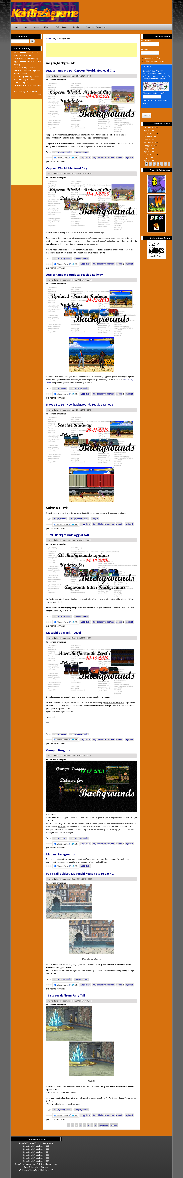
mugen (95, 519)
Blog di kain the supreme (103, 157)
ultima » (114, 1125)
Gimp (36, 27)
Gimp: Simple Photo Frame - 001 (36, 1161)
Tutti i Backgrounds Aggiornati (67, 535)
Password (146, 49)
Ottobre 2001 (149, 133)
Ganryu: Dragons (58, 750)
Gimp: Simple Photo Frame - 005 (36, 1149)
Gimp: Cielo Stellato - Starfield (36, 1167)
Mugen (47, 27)
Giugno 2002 (149, 148)
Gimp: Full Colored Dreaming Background (36, 1143)
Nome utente (147, 40)
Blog (26, 27)
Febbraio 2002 (150, 142)
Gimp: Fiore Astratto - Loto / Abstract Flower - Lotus (36, 1164)
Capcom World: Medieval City (66, 168)
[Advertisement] (91, 50)
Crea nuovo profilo (152, 58)
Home (16, 27)
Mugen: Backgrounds (61, 854)
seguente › (103, 1125)
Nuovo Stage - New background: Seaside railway (79, 404)
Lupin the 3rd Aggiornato (24, 67)
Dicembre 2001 (150, 136)
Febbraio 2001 (150, 127)
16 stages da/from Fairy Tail (65, 995)
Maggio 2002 (149, 145)
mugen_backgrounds (62, 152)
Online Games (61, 27)
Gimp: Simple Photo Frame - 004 (36, 1152)
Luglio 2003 (149, 157)
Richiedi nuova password (154, 61)
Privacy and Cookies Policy (96, 27)
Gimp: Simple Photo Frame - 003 (36, 1155)
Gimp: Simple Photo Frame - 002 (36, 1158)
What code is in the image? (154, 93)
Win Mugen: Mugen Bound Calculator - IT (36, 1170)
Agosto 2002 (149, 151)
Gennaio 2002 (149, 139)
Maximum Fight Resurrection (25, 91)
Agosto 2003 (149, 160)
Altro (40, 94)
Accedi (119, 157)
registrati (129, 157)
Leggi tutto (86, 157)
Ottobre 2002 (149, 154)
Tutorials (76, 27)
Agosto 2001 (149, 130)
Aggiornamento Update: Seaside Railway (74, 274)
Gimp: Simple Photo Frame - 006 (36, 1146)
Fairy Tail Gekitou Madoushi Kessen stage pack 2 (80, 873)
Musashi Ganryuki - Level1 (64, 632)
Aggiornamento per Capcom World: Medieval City (80, 70)
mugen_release (81, 152)
